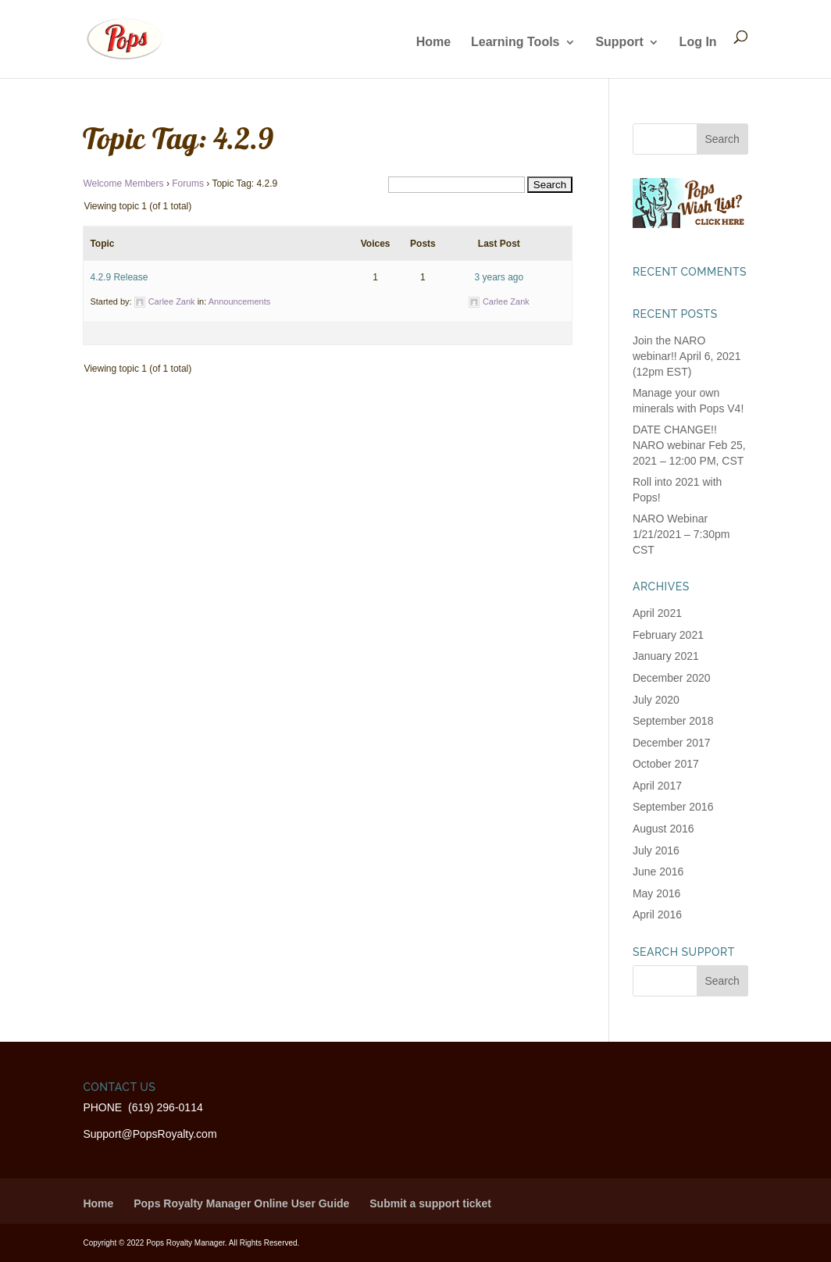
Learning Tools (515, 42)
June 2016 (658, 871)
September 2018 (673, 721)
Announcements (240, 301)
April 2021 (657, 613)
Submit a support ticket (430, 1203)
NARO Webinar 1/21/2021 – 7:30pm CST (681, 533)
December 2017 (672, 742)
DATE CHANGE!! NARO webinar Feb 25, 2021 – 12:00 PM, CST (689, 444)
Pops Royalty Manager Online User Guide (241, 1203)
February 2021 (668, 635)
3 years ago (498, 277)
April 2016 (657, 914)
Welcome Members (123, 183)
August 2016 (663, 828)
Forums (188, 183)
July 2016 (656, 850)
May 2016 (656, 893)
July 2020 (656, 699)
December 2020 (672, 678)
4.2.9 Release (119, 277)
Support (619, 42)
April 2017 (657, 785)
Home (433, 42)
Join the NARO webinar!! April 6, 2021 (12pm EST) (687, 355)
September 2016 (673, 806)
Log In (698, 42)
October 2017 (666, 764)
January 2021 (666, 656)
